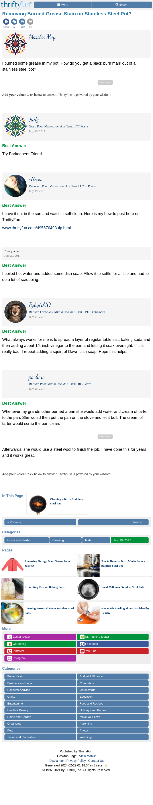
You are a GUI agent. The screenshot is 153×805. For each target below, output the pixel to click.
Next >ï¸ (139, 522)
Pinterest (15, 651)
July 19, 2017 (122, 540)
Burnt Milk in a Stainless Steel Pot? (122, 587)
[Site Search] (122, 5)
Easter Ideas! (18, 637)
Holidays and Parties (93, 710)
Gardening (16, 644)
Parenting (86, 723)
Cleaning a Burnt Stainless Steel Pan (66, 501)
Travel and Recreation (21, 737)
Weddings (86, 737)
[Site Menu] (63, 5)
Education (86, 696)
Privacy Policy (76, 760)
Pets (10, 730)
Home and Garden (19, 540)
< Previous (14, 522)
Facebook (89, 644)
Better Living (15, 676)
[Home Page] (16, 2)
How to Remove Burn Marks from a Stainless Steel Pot (123, 563)
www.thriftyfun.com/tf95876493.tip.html (36, 228)
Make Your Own (90, 717)
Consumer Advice (18, 690)
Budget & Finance (91, 676)
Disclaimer (56, 760)
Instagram (16, 658)
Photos (84, 730)
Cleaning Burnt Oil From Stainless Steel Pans (49, 611)
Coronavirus (87, 690)
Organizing (14, 723)
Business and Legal (19, 683)
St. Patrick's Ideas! (94, 637)
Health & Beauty (17, 710)
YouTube (88, 651)
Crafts (11, 696)
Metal (88, 540)
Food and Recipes (91, 703)
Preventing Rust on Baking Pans (45, 587)
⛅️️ (106, 765)
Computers (87, 683)
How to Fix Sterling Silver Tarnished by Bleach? (125, 611)
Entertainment (16, 703)
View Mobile (87, 756)
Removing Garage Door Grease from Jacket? (47, 563)
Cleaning (58, 540)
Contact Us (96, 760)
